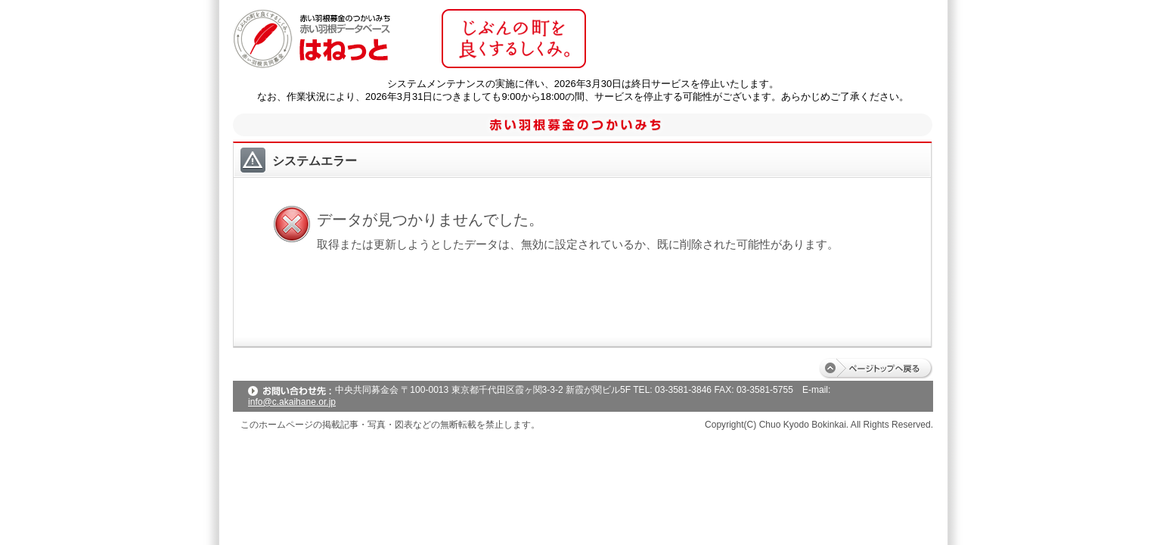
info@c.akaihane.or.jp (292, 402)
